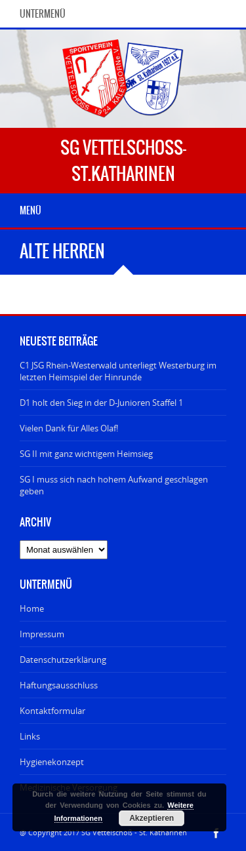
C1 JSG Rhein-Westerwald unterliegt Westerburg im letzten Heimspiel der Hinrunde (118, 371)
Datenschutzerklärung (63, 659)
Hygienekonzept (52, 762)
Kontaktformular (52, 711)
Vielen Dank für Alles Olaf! (69, 428)
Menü (30, 210)
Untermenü (43, 14)
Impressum (42, 634)
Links (30, 736)
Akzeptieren (151, 818)
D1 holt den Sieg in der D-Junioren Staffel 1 (101, 402)
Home (32, 608)
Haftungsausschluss (59, 685)
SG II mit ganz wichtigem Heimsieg (86, 454)
